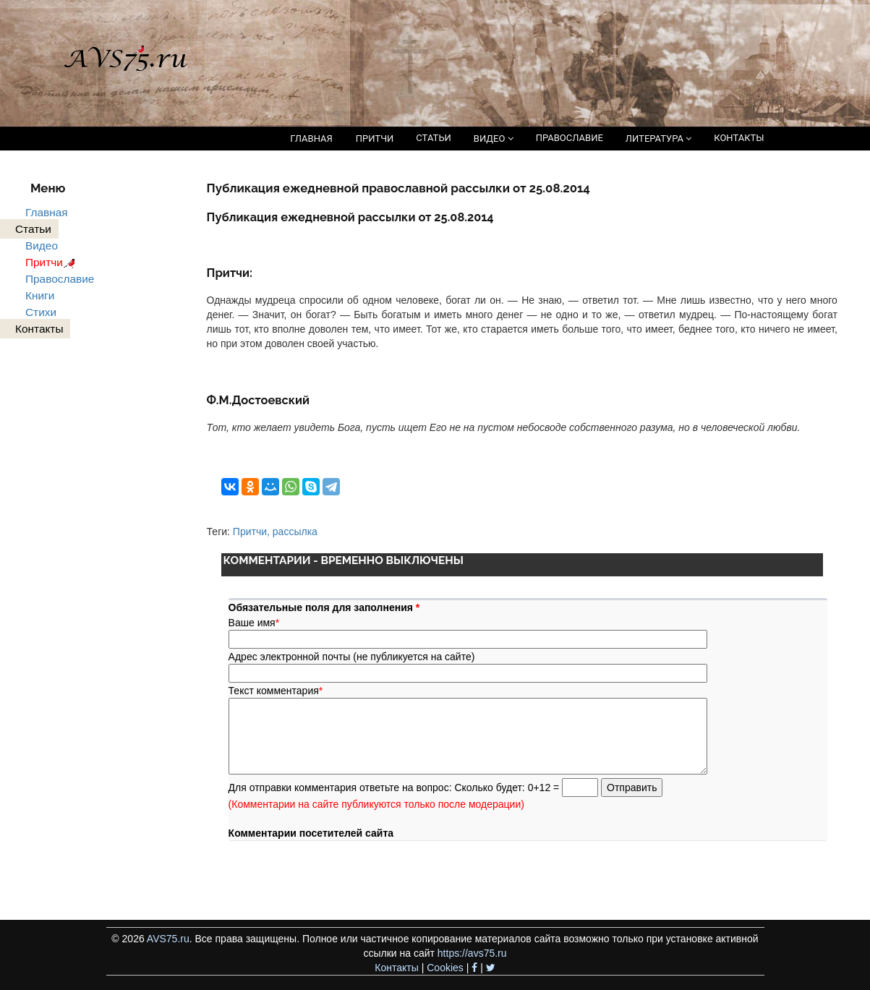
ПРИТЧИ (375, 138)
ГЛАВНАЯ (311, 138)
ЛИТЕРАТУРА (658, 138)
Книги (39, 295)
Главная (46, 212)
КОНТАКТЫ (739, 137)
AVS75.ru (168, 938)
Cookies (445, 967)
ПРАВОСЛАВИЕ (569, 137)
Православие (59, 279)
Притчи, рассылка (275, 531)
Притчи (52, 262)
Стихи (40, 312)
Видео (41, 245)
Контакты (396, 967)
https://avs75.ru (472, 953)
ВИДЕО (493, 138)
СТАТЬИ (433, 137)
